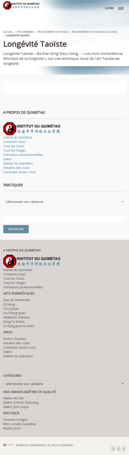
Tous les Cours (13, 146)
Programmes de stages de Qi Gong (94, 31)
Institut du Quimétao (17, 137)
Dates (7, 159)
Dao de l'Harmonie (16, 300)
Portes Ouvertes (14, 339)
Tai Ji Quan (10, 309)
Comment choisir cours (19, 172)
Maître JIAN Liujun (16, 407)
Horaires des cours (16, 168)
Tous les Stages (14, 150)
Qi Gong (9, 304)
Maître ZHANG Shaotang (20, 402)
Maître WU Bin (13, 398)
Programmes (25, 31)
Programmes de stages (53, 31)
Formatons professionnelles (23, 155)
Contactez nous (14, 142)
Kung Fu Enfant (14, 322)
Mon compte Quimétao (20, 424)
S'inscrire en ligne (15, 419)
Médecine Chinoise (16, 317)
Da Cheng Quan (14, 313)
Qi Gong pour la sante (18, 326)
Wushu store (12, 428)
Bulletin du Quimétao (18, 163)
